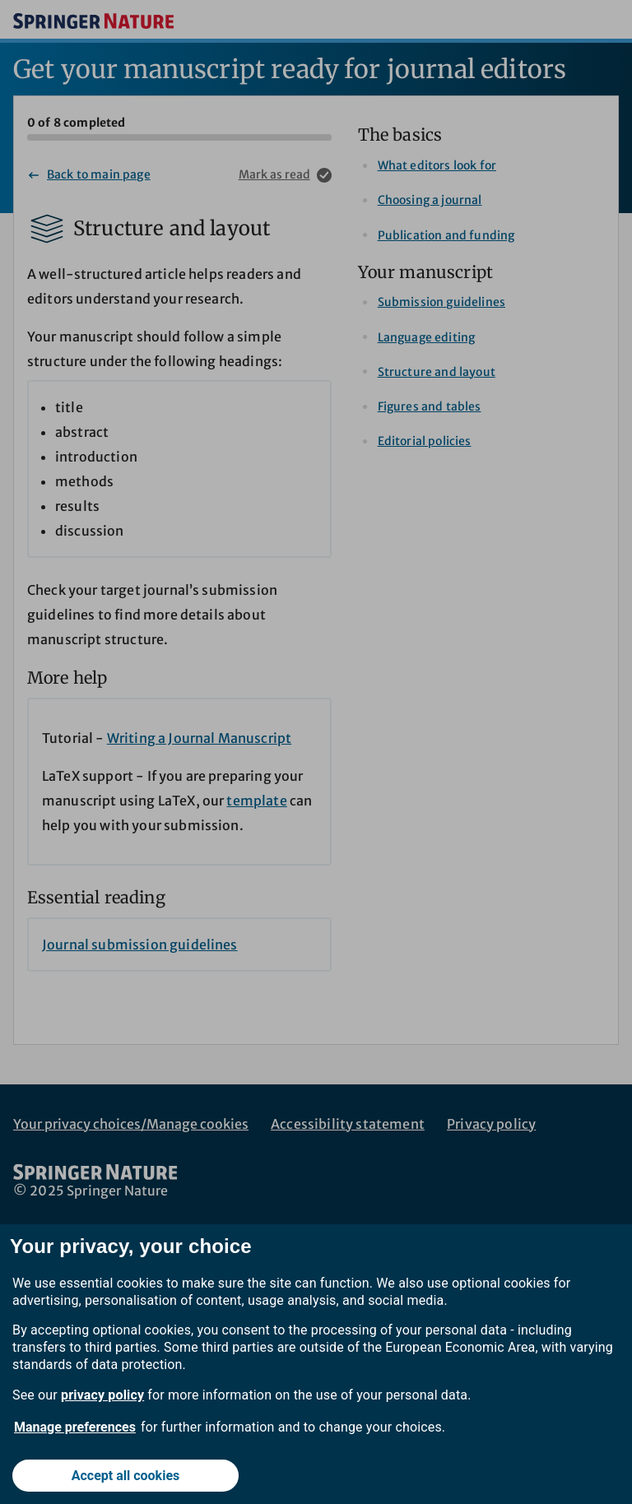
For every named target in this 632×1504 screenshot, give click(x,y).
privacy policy (102, 1395)
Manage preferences (75, 1427)
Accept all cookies (126, 1475)
